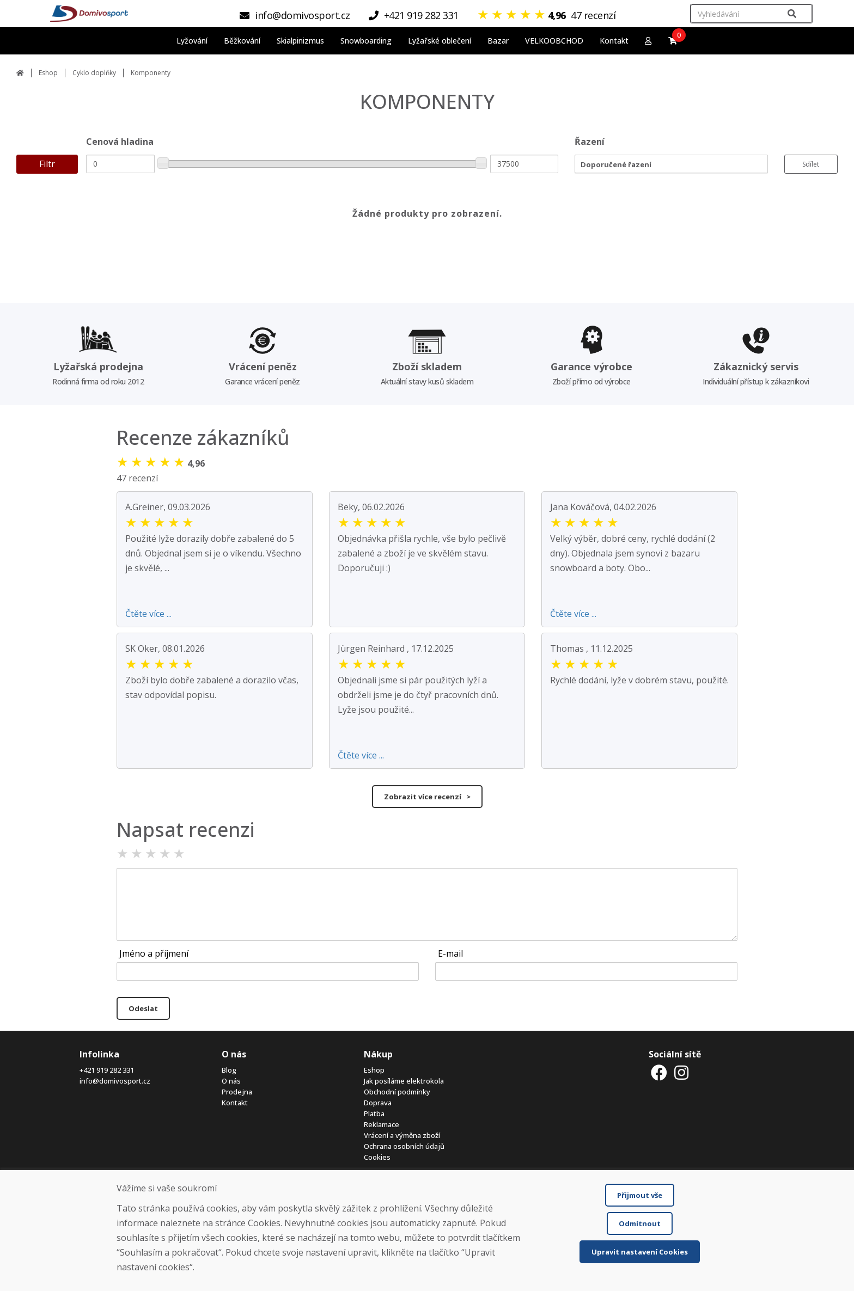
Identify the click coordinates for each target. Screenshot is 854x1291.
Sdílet (810, 164)
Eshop (48, 72)
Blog (229, 1070)
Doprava (378, 1103)
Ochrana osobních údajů (404, 1146)
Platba (374, 1113)
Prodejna (237, 1092)
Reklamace (381, 1124)
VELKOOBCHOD (554, 40)
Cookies (377, 1157)
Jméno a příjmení (153, 953)
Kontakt (614, 40)
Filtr (47, 164)
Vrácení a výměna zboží (402, 1135)
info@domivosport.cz (115, 1081)
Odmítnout (640, 1223)
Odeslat (143, 1008)
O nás (231, 1081)
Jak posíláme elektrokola (404, 1081)
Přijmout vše (639, 1195)
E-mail (450, 953)
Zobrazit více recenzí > (427, 796)
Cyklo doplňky (94, 72)
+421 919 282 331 (107, 1070)
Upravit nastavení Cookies (639, 1252)
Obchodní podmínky (397, 1092)
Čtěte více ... (148, 614)
